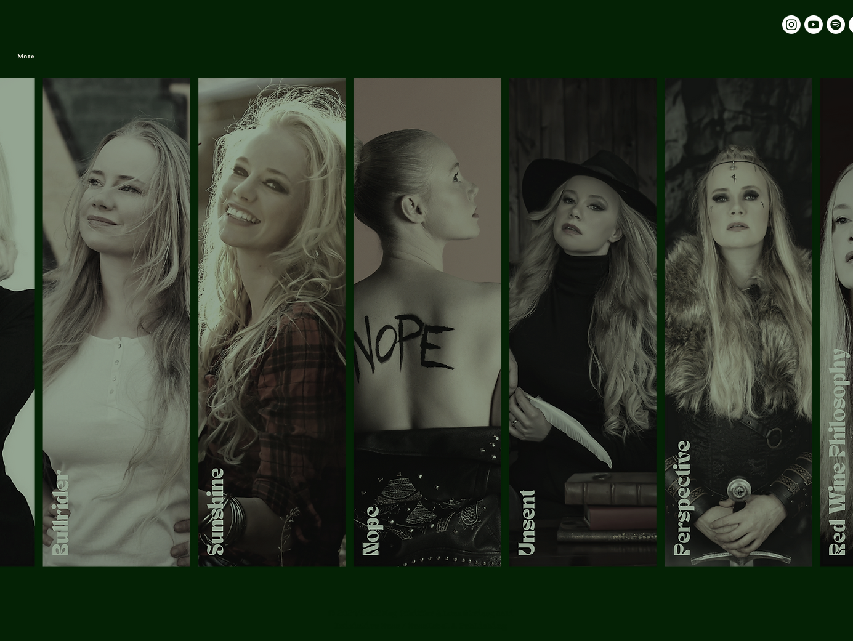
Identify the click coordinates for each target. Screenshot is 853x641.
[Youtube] (813, 24)
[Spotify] (836, 24)
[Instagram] (791, 24)
